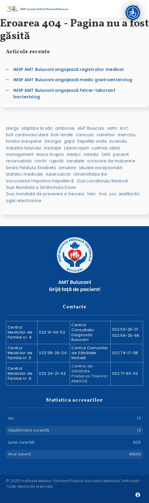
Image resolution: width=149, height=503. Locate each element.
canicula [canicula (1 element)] (85, 135)
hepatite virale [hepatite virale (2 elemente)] (92, 141)
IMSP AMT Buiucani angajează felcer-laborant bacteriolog (64, 93)
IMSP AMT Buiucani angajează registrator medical (68, 69)
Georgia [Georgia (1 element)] (52, 141)
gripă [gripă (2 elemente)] (69, 141)
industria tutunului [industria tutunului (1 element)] (23, 148)
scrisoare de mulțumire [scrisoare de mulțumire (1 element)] (111, 161)
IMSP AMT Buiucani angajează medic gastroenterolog (72, 80)
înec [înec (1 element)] (91, 194)
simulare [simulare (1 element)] (67, 168)
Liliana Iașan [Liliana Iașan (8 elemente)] (76, 148)
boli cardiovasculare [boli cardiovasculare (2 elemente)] (27, 135)
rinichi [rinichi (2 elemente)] (41, 161)
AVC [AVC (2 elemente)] (124, 128)
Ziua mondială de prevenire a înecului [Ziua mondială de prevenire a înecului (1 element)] (45, 194)
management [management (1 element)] (20, 154)
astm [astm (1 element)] (112, 128)
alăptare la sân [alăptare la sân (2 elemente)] (37, 128)
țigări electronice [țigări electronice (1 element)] (23, 201)
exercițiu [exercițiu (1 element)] (126, 135)
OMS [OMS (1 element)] (105, 154)
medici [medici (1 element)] (74, 154)
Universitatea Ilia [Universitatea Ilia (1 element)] (90, 174)
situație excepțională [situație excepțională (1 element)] (100, 168)
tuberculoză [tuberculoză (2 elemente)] (58, 174)
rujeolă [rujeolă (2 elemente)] (56, 161)
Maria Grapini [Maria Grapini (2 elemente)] (50, 154)
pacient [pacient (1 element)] (121, 154)
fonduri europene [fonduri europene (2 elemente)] (24, 141)
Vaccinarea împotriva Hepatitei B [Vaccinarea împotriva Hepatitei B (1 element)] (40, 181)
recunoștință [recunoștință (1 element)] (19, 161)
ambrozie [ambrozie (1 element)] (65, 128)
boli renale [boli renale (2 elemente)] (62, 135)
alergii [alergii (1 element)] (12, 128)
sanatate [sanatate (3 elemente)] (75, 161)
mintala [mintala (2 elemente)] (91, 154)
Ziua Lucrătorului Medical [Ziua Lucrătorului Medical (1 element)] (102, 181)
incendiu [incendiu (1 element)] (118, 141)
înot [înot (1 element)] (103, 194)
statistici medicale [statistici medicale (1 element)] (24, 174)
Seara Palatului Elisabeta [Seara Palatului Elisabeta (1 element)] (31, 168)
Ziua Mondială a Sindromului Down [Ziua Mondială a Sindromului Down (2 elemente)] (41, 187)
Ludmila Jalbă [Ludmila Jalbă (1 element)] (106, 148)
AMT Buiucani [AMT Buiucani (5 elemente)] (91, 128)
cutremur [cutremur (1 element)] (105, 135)
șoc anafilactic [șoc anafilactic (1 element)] (124, 194)
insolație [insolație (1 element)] (52, 148)
